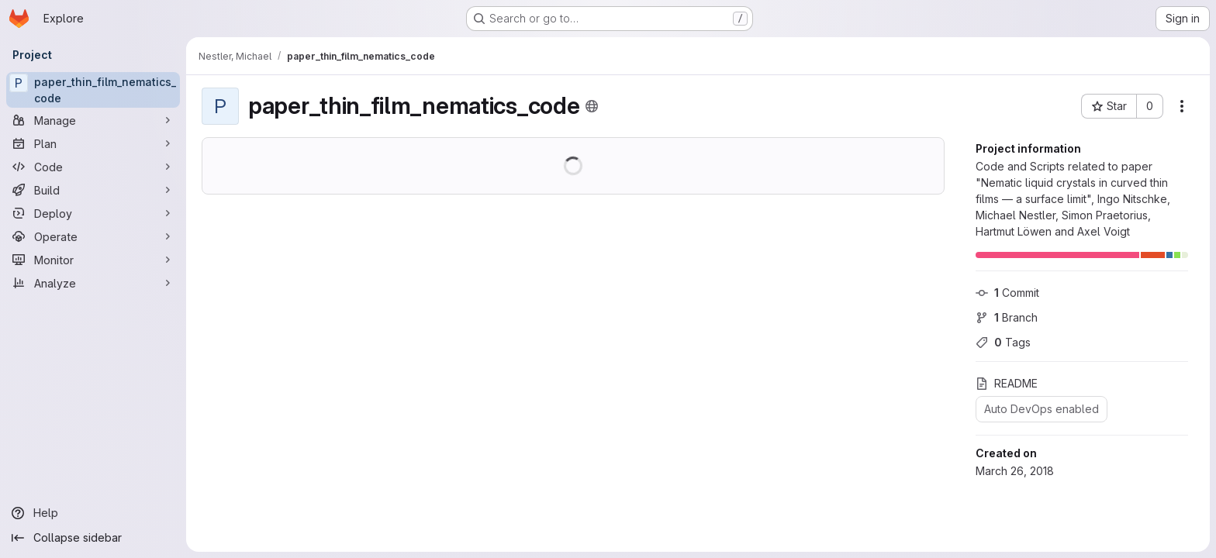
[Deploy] (93, 213)
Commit (1007, 292)
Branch (1007, 317)
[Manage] (93, 120)
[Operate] (93, 236)
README (1007, 383)
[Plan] (93, 143)
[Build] (93, 190)
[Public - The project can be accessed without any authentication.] (592, 106)
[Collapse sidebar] (93, 538)
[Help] (93, 513)
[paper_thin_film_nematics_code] (93, 90)
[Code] (93, 166)
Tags (1003, 342)
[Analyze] (93, 283)
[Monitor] (93, 259)
